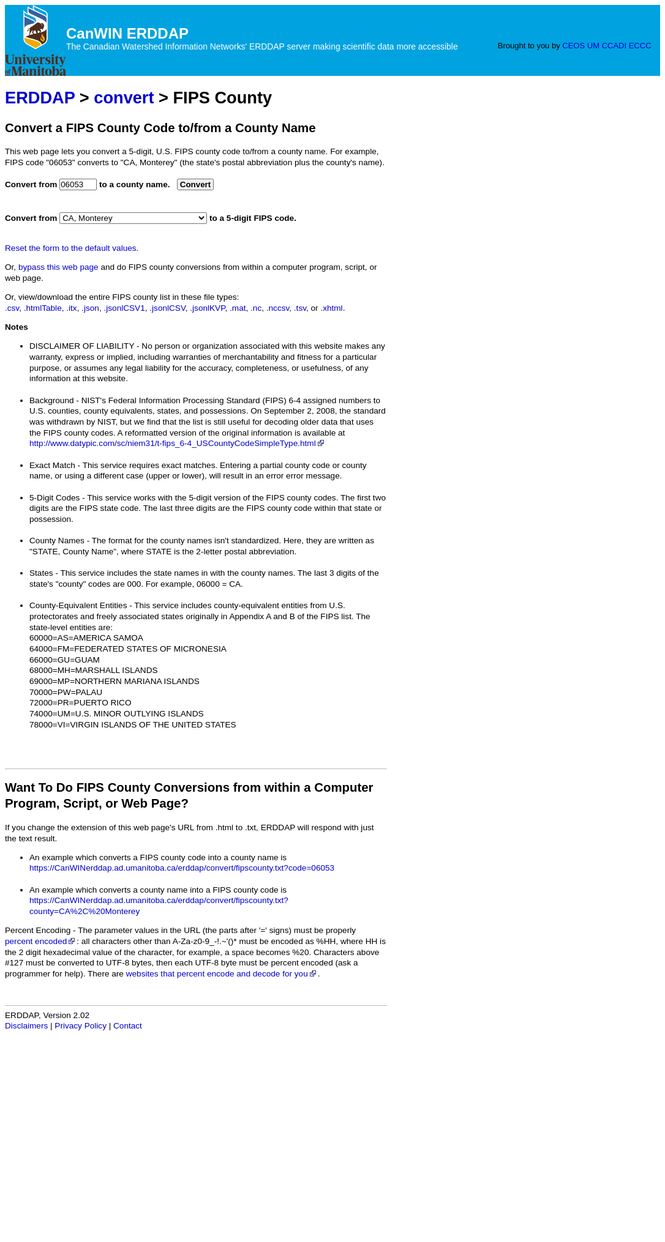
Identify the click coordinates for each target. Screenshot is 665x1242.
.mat (238, 308)
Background (51, 400)
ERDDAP (40, 97)
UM (593, 45)
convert (124, 97)
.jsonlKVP (207, 308)
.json (90, 308)
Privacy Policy (80, 1025)
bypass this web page (58, 267)
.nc (255, 308)
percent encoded (41, 941)
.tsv (300, 308)
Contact (127, 1025)
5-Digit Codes (54, 497)
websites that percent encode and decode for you (222, 973)
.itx (71, 308)
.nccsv (278, 308)
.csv (12, 308)
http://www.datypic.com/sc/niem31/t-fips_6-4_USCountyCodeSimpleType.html (177, 443)
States (41, 573)
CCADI (614, 45)
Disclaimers (26, 1025)
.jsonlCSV (167, 308)
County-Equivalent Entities (78, 605)
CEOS (573, 45)
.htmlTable (43, 308)
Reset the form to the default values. (71, 248)
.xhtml (331, 308)
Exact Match (52, 465)
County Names (57, 540)
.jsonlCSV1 (124, 308)
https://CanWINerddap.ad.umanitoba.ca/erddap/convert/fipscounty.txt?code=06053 (181, 867)
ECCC (640, 45)
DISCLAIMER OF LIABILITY (81, 346)
